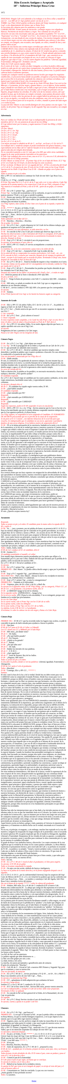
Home (34, 1081)
